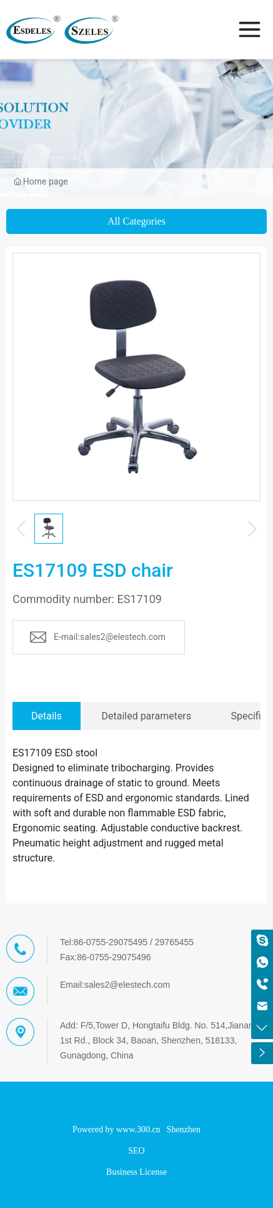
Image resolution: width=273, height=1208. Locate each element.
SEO (136, 1150)
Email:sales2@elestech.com (115, 985)
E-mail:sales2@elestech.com (110, 637)
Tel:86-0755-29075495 (103, 942)
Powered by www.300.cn (116, 1129)
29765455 (174, 942)
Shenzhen (184, 1129)
